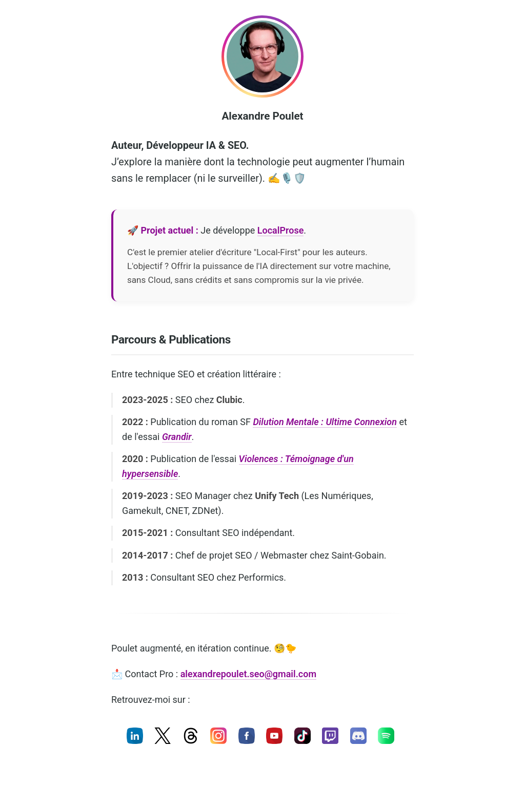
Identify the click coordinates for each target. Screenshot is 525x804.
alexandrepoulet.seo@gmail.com (248, 673)
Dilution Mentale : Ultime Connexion (325, 421)
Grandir (177, 436)
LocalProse (280, 230)
